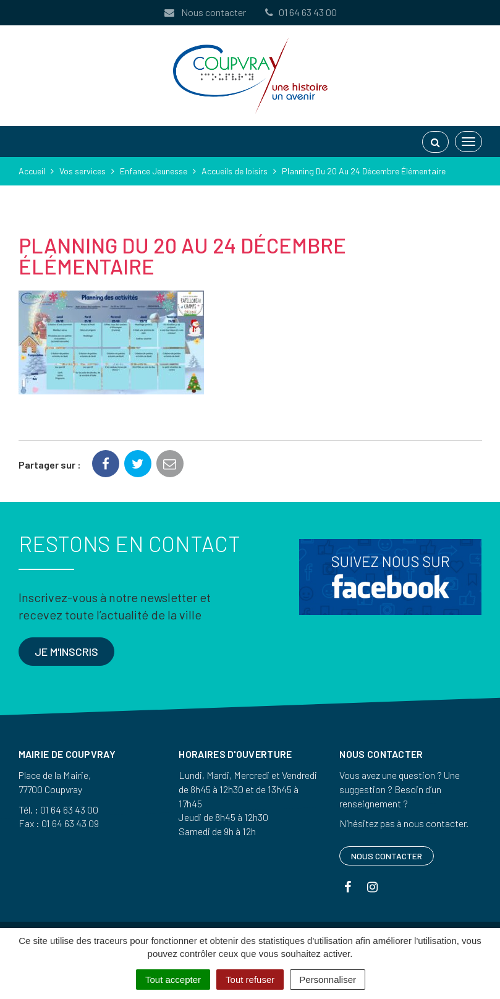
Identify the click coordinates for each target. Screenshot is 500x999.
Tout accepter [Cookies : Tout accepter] (173, 979)
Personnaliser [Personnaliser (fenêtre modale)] (327, 979)
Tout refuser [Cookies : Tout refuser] (250, 979)
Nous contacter (204, 12)
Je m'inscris (66, 651)
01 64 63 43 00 (300, 12)
